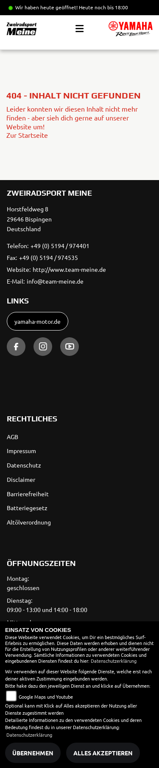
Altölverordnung (29, 522)
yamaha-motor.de (37, 321)
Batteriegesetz (27, 507)
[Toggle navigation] (79, 28)
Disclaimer (21, 479)
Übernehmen (32, 753)
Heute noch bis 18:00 (103, 7)
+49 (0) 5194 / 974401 (60, 245)
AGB (12, 436)
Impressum (21, 450)
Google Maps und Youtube (46, 696)
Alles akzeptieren (103, 753)
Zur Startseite (27, 135)
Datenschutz (24, 465)
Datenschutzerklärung (114, 660)
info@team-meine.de (55, 281)
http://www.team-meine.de (69, 269)
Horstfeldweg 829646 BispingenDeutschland (29, 219)
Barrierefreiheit (28, 493)
